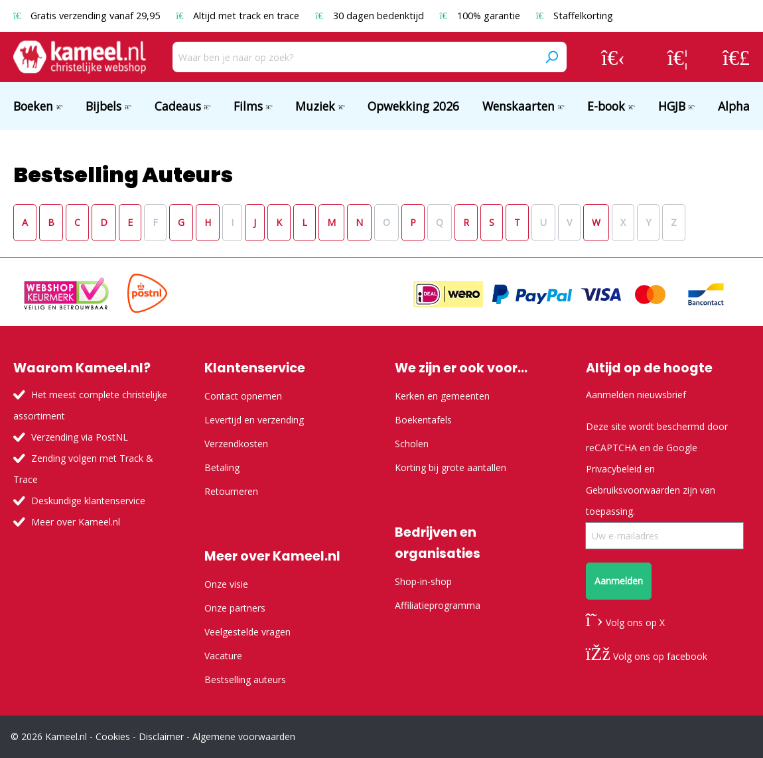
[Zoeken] (551, 57)
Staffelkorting (574, 15)
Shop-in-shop (423, 581)
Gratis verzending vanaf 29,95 (88, 15)
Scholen (412, 443)
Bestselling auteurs (245, 679)
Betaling (222, 467)
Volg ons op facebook (646, 656)
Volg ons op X (625, 622)
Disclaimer (161, 736)
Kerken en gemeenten (442, 396)
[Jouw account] (613, 57)
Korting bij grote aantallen (450, 467)
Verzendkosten (236, 443)
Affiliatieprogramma (437, 605)
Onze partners (234, 608)
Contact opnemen (243, 396)
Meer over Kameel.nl (75, 521)
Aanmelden (618, 580)
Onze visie (226, 584)
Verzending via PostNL (79, 437)
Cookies (113, 736)
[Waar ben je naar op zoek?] (355, 57)
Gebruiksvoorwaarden (633, 490)
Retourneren (231, 491)
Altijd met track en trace (239, 15)
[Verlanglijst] (677, 57)
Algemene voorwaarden (243, 736)
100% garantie (481, 15)
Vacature (223, 655)
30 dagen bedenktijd (370, 15)
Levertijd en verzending (254, 419)
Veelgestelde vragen (247, 631)
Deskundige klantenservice (88, 500)
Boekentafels (423, 419)
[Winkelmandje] (736, 57)
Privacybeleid (614, 468)
